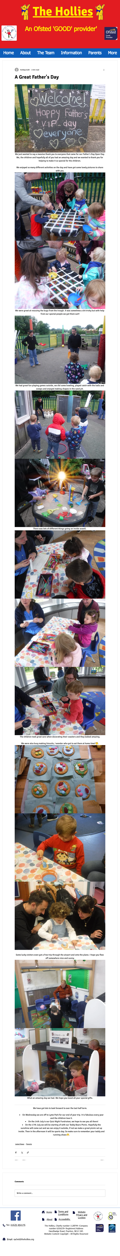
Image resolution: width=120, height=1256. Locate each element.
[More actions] (103, 69)
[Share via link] (28, 1152)
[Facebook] (16, 1215)
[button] (46, 53)
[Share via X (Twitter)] (22, 1152)
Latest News (19, 1144)
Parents (29, 1144)
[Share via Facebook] (16, 1152)
